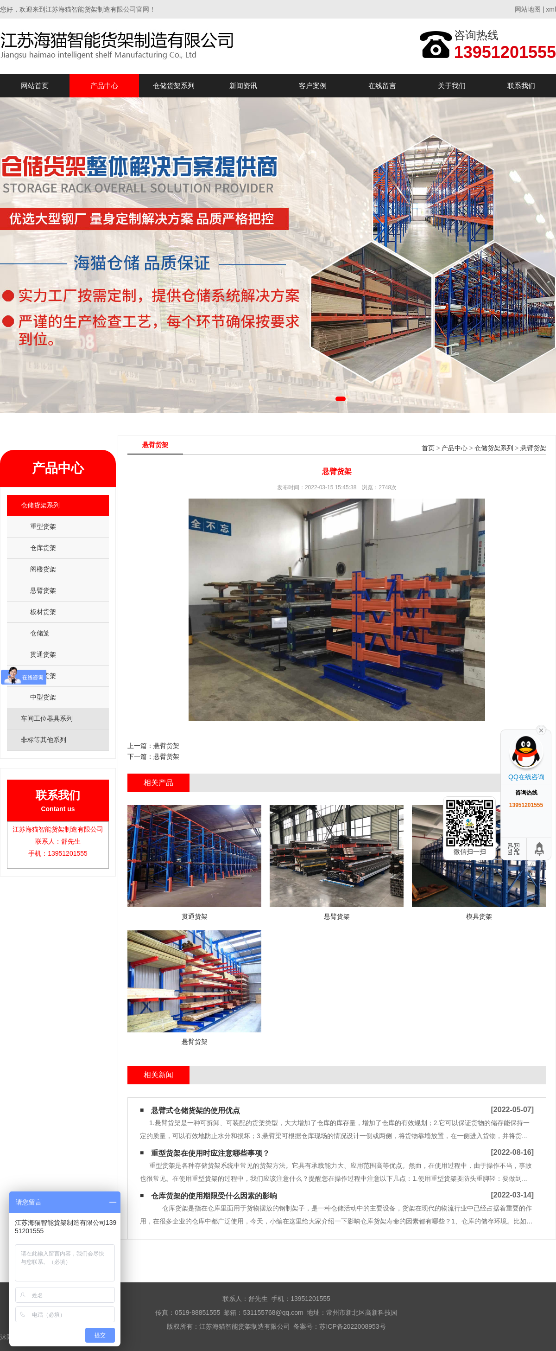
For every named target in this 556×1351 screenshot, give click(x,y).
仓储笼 (40, 633)
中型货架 (43, 697)
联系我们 (521, 86)
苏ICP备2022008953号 (352, 1326)
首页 (428, 448)
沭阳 (6, 1337)
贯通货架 (43, 654)
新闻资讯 (243, 86)
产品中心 (104, 86)
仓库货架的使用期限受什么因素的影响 (214, 1196)
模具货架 (43, 675)
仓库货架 (43, 547)
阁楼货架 (43, 569)
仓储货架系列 (174, 86)
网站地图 (528, 9)
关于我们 (452, 86)
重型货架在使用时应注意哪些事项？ (210, 1153)
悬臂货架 (43, 590)
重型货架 (43, 526)
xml (551, 9)
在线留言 (382, 86)
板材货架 (43, 611)
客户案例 (313, 86)
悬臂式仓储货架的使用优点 (195, 1110)
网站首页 (35, 86)
